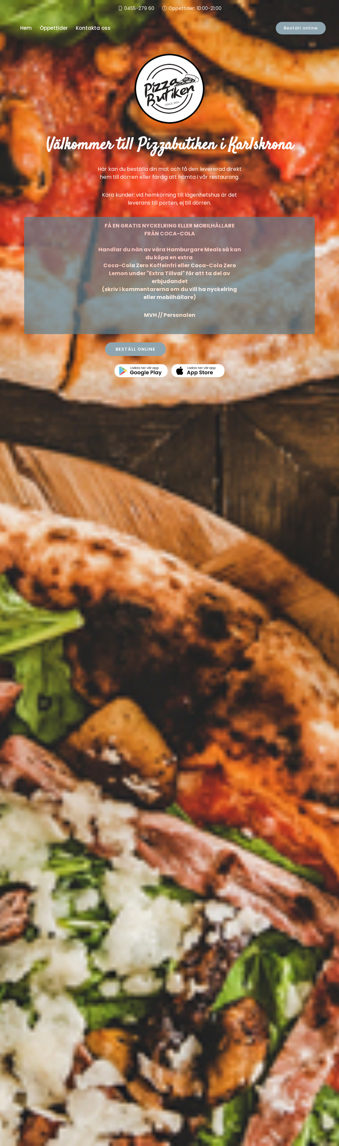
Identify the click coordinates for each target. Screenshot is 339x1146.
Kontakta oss (93, 28)
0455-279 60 (139, 8)
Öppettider (54, 28)
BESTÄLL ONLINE (135, 349)
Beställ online (301, 28)
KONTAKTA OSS (204, 349)
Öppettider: (195, 8)
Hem (26, 28)
